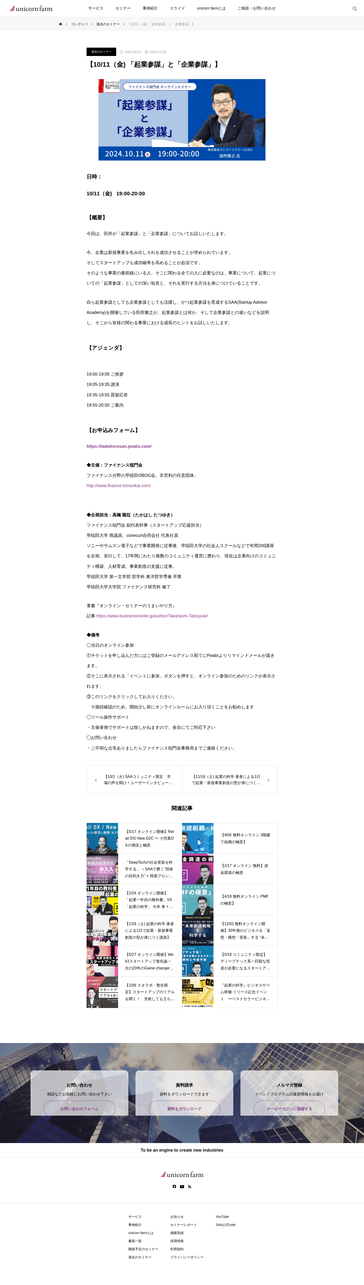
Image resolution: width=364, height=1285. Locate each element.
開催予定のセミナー (143, 1249)
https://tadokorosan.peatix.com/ (119, 446)
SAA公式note (225, 1224)
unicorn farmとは (211, 8)
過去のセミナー (101, 51)
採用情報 (177, 1241)
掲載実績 (177, 1233)
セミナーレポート (183, 1224)
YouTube (222, 1216)
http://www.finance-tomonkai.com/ (119, 485)
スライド (177, 8)
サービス (96, 8)
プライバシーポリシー (187, 1257)
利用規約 (177, 1249)
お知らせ (177, 1216)
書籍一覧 (135, 1241)
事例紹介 (150, 8)
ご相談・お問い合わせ (257, 8)
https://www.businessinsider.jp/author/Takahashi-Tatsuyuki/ (152, 616)
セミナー (123, 8)
